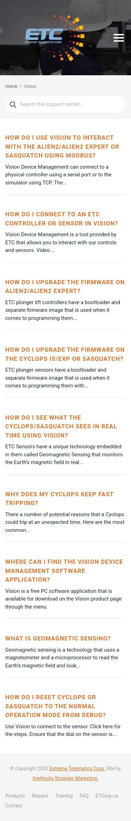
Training (64, 796)
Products (15, 796)
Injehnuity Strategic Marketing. (65, 778)
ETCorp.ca (106, 796)
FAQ (84, 796)
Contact (13, 805)
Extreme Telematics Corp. (77, 768)
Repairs (40, 796)
